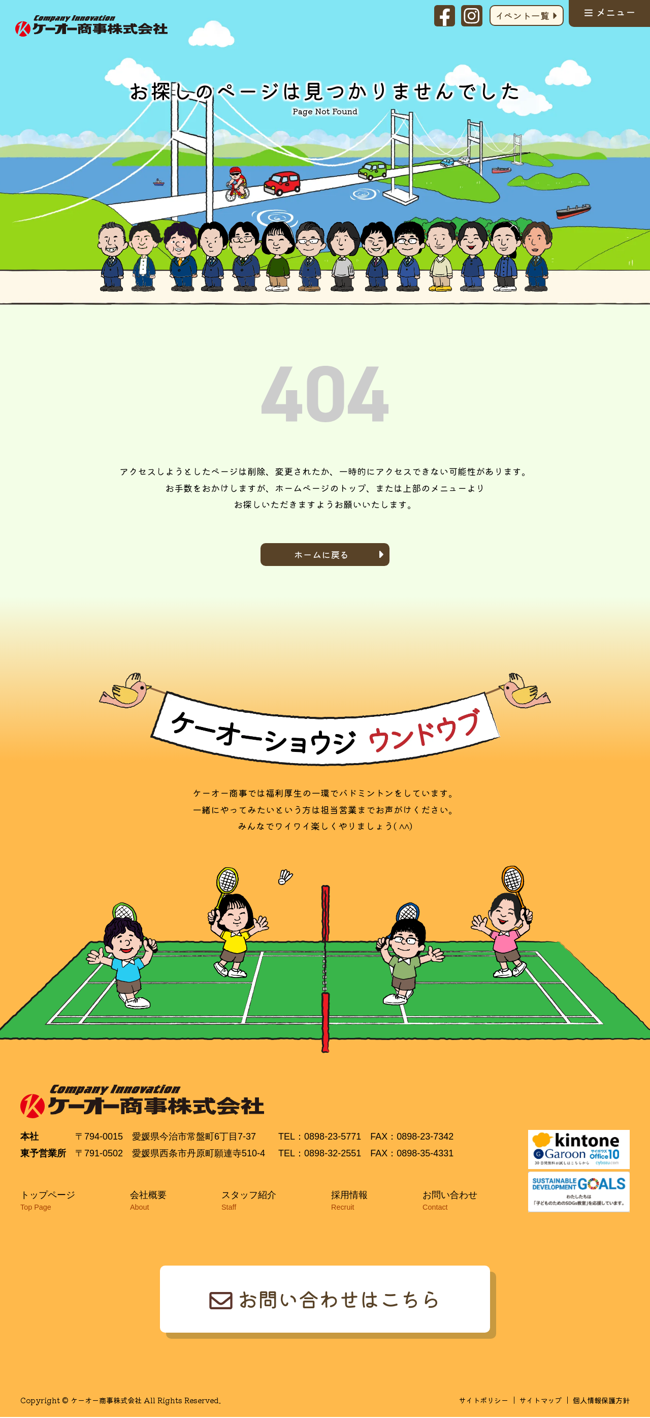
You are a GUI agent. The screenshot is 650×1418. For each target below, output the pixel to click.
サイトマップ (540, 1401)
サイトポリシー (483, 1401)
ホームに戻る (321, 554)
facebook (444, 15)
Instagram (471, 15)
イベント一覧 (522, 15)
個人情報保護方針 (601, 1401)
